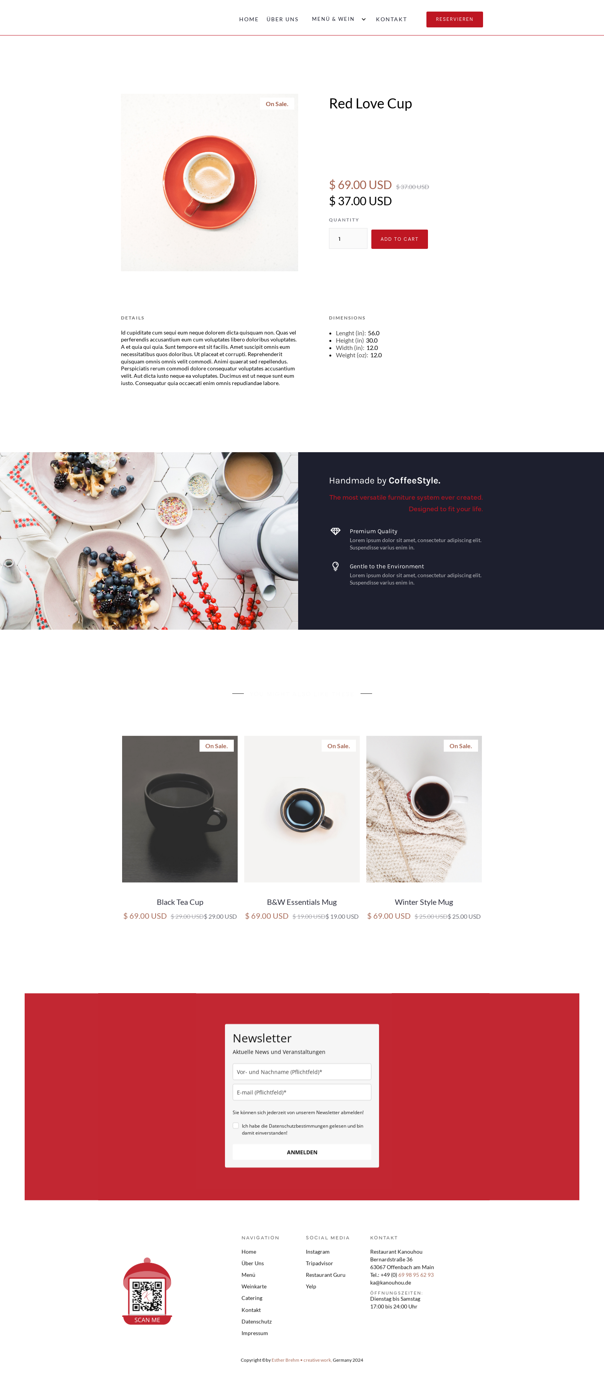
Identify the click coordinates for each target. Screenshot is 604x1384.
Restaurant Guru (326, 1279)
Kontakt (391, 19)
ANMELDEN (302, 1157)
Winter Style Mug (424, 906)
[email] (302, 1097)
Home (249, 19)
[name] (302, 1076)
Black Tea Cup (180, 906)
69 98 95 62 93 (416, 1279)
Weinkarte (254, 1291)
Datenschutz (257, 1326)
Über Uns (253, 1268)
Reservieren (454, 19)
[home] (141, 17)
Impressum (255, 1338)
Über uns (283, 19)
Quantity (344, 220)
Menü (248, 1279)
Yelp (311, 1291)
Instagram (318, 1256)
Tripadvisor (319, 1268)
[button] (337, 19)
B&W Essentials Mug (302, 906)
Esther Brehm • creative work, (302, 1365)
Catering (252, 1303)
